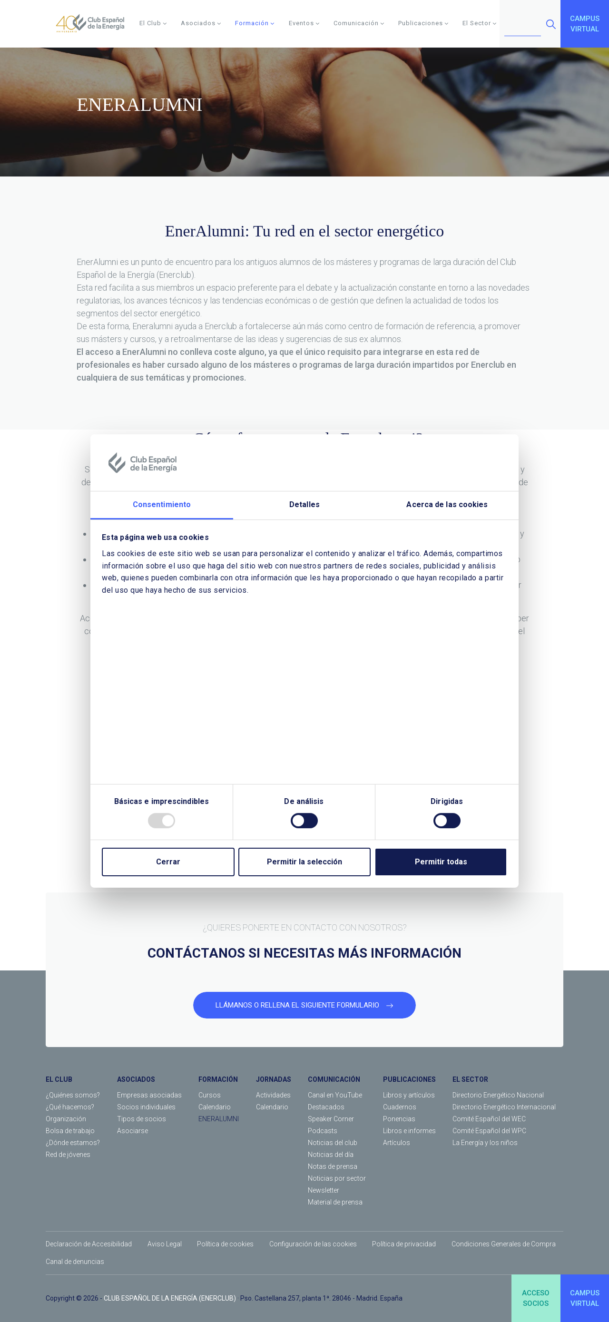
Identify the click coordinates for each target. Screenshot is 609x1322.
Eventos (304, 23)
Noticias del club (332, 1142)
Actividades (273, 1095)
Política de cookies (225, 1244)
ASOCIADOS (136, 1079)
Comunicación (359, 23)
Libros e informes (409, 1131)
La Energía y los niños (485, 1142)
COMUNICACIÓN (334, 1079)
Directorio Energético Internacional (504, 1107)
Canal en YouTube (335, 1095)
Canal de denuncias (75, 1261)
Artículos (396, 1142)
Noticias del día (331, 1154)
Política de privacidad (404, 1244)
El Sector (479, 23)
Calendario (214, 1107)
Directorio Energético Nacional (498, 1095)
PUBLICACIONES (409, 1079)
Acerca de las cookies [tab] (447, 504)
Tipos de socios (141, 1119)
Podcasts (322, 1131)
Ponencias (399, 1119)
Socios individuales (146, 1107)
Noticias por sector (337, 1178)
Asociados (201, 23)
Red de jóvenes (68, 1154)
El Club (153, 23)
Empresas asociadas (149, 1095)
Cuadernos (399, 1107)
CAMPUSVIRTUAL (584, 24)
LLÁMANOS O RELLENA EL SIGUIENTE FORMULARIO (304, 1005)
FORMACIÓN (218, 1079)
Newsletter (323, 1190)
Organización (66, 1119)
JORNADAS (273, 1079)
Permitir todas (441, 861)
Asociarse (132, 1131)
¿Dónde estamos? (73, 1142)
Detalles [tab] (304, 504)
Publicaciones (423, 23)
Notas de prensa (332, 1166)
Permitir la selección (304, 861)
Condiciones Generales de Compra (504, 1244)
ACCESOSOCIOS (536, 1298)
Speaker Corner (331, 1119)
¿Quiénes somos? (73, 1095)
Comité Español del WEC (489, 1119)
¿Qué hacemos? (70, 1107)
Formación (255, 23)
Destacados (326, 1107)
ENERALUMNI (218, 1119)
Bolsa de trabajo (70, 1131)
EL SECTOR (470, 1079)
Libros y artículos (409, 1095)
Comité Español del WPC (489, 1131)
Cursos (209, 1095)
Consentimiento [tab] (162, 504)
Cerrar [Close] (168, 861)
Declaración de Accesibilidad (89, 1244)
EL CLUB (59, 1079)
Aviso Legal (164, 1244)
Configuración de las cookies (313, 1244)
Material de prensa (335, 1202)
